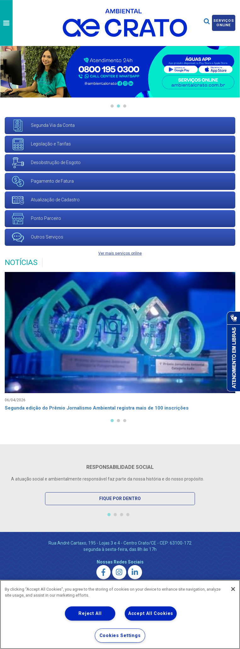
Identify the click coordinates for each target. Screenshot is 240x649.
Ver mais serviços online (120, 253)
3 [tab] (124, 106)
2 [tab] (118, 106)
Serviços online (223, 22)
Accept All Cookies (150, 613)
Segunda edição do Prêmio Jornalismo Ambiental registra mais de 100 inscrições (102, 408)
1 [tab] (112, 106)
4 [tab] (127, 514)
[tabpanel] (120, 343)
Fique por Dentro (120, 498)
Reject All (89, 613)
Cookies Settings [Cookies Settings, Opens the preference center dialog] (120, 635)
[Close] (233, 589)
